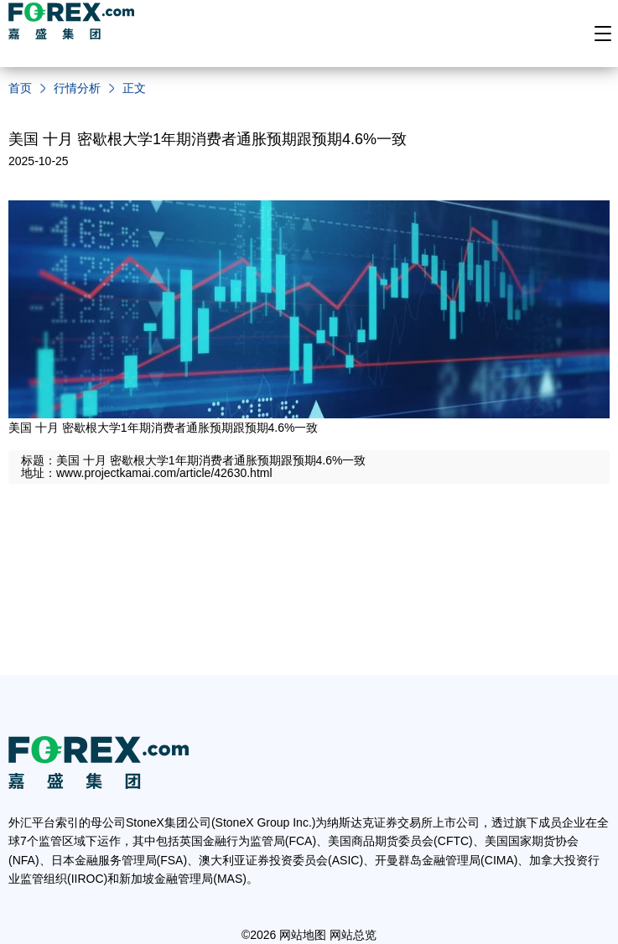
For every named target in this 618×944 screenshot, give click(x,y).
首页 (20, 88)
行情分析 (77, 88)
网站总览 (353, 934)
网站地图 (302, 934)
